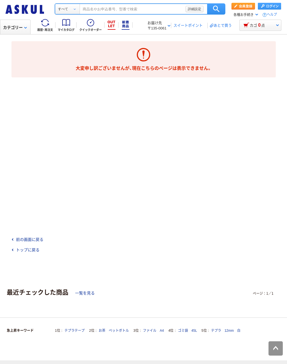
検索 (216, 9)
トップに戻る (25, 250)
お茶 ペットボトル (114, 331)
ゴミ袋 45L (187, 331)
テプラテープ (74, 331)
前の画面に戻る (27, 239)
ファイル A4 (153, 331)
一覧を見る (85, 293)
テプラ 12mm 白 (225, 331)
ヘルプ (272, 15)
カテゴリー (15, 27)
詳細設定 (194, 9)
